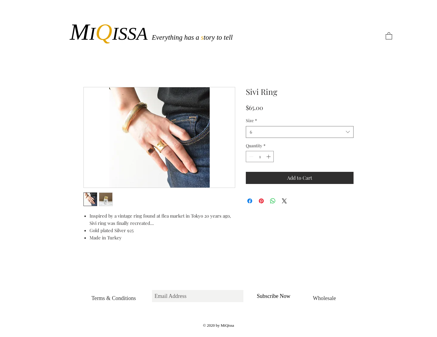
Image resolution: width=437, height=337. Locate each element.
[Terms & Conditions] (113, 298)
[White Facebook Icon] (205, 332)
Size (251, 120)
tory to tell (218, 37)
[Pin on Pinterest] (261, 201)
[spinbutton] (259, 156)
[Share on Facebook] (249, 201)
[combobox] (300, 132)
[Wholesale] (324, 298)
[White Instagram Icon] (232, 332)
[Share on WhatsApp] (272, 201)
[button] (389, 35)
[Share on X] (284, 201)
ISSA (132, 34)
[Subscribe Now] (273, 296)
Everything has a (176, 37)
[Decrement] (250, 156)
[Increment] (269, 156)
